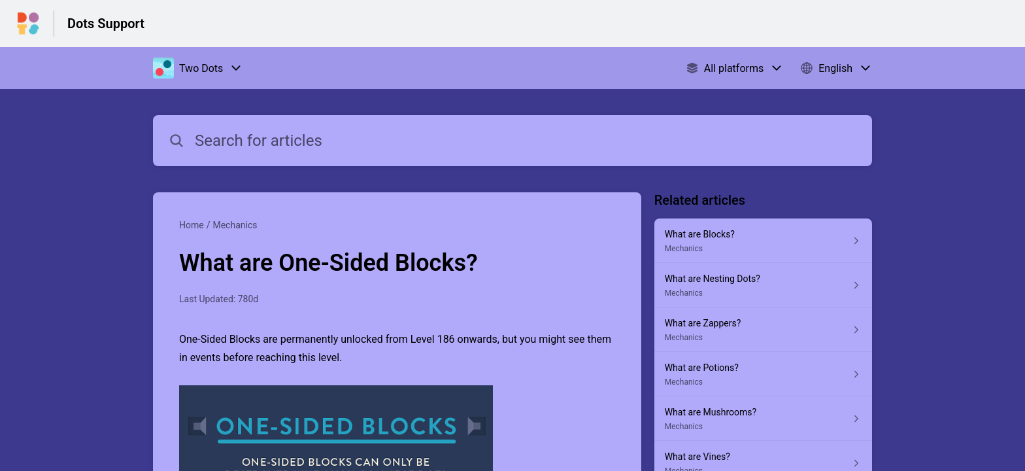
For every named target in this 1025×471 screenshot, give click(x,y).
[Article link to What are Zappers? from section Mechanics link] (763, 329)
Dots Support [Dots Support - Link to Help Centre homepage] (105, 23)
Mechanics (234, 225)
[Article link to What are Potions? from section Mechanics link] (763, 374)
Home (191, 225)
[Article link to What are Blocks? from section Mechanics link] (763, 240)
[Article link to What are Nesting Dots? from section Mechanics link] (763, 285)
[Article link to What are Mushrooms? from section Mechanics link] (763, 418)
